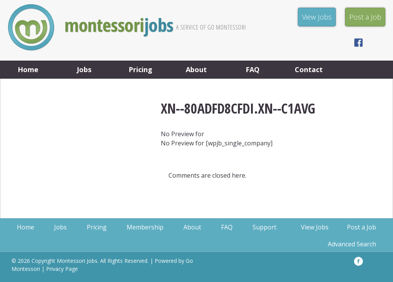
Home (28, 69)
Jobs (84, 69)
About (196, 69)
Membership (145, 227)
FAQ (252, 69)
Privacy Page (62, 268)
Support (264, 227)
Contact (309, 69)
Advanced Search (352, 244)
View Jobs (315, 227)
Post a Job (361, 227)
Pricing (140, 69)
